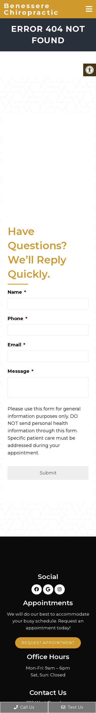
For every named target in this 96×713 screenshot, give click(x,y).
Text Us (72, 707)
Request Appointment (48, 643)
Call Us (24, 707)
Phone (17, 318)
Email (16, 345)
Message (21, 371)
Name (17, 292)
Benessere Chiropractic (31, 9)
